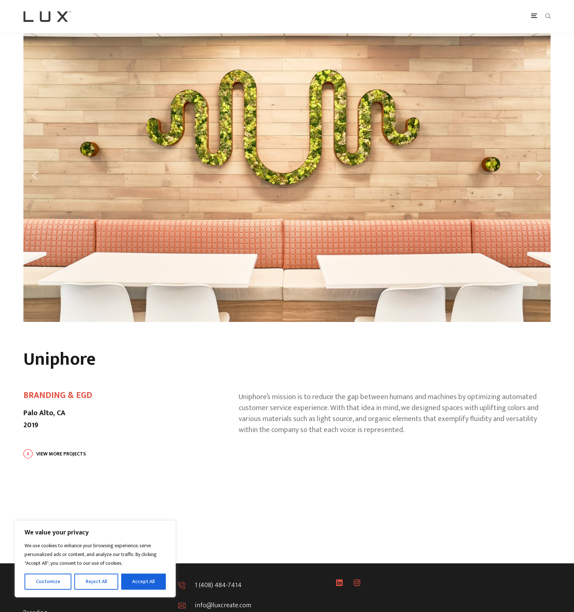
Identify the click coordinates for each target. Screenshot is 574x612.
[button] (35, 175)
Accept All (143, 581)
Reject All (96, 581)
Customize (48, 581)
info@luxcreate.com (223, 605)
